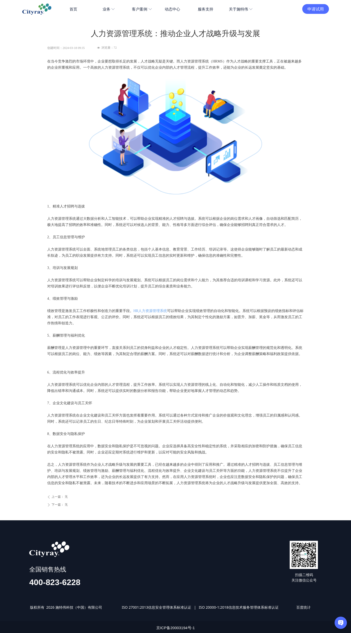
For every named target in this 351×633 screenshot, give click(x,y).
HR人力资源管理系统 (150, 311)
